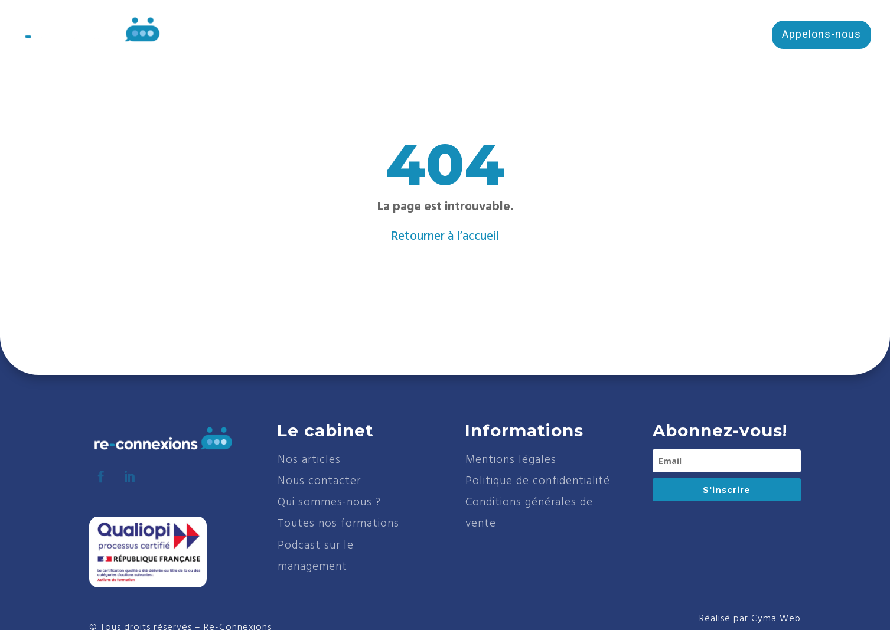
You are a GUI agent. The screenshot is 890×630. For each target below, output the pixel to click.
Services (591, 37)
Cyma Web (776, 618)
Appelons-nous (821, 35)
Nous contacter (319, 481)
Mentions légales (510, 460)
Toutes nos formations (338, 524)
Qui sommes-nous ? (329, 502)
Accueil (389, 37)
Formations (511, 37)
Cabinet (445, 37)
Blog (652, 37)
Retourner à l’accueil (445, 236)
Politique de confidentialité (537, 481)
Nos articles (309, 460)
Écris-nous (718, 35)
